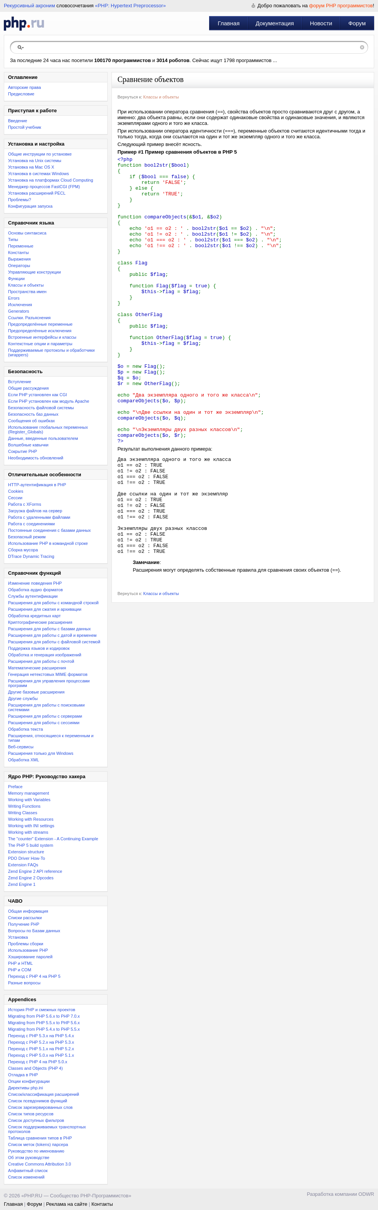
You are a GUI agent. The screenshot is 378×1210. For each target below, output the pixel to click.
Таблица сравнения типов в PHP (40, 1138)
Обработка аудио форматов (35, 589)
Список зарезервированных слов (40, 1107)
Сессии (15, 497)
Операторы (19, 265)
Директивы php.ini (25, 1087)
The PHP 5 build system (30, 845)
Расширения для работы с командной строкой (53, 602)
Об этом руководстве (28, 1157)
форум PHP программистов (341, 5)
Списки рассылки (25, 917)
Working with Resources (30, 819)
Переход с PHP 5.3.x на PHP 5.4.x (41, 1035)
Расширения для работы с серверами (45, 716)
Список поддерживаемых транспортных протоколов (47, 1129)
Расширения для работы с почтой (41, 661)
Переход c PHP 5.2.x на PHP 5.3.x (41, 1042)
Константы (18, 252)
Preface (15, 786)
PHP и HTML (20, 963)
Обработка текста (25, 729)
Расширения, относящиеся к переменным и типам (50, 738)
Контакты (102, 1204)
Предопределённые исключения (39, 330)
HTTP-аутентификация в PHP (37, 484)
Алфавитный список (27, 1170)
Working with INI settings (31, 825)
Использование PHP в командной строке (48, 543)
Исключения (20, 304)
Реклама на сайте (66, 1204)
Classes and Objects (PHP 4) (35, 1068)
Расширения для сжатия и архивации (44, 609)
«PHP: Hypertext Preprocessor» (130, 5)
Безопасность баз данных (33, 414)
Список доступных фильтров (36, 1120)
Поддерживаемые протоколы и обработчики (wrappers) (51, 352)
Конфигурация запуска (30, 206)
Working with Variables (29, 799)
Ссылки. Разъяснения (29, 317)
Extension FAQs (23, 864)
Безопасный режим (27, 536)
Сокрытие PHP (22, 451)
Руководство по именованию (36, 1151)
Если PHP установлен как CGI (37, 394)
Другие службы (23, 698)
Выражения (19, 259)
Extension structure (26, 851)
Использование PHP (28, 950)
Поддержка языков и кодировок (39, 648)
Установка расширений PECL (36, 193)
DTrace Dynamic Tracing (31, 556)
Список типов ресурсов (31, 1114)
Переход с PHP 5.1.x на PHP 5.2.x (41, 1048)
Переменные (20, 246)
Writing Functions (24, 806)
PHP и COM (19, 969)
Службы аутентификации (32, 596)
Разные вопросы (24, 982)
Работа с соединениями (31, 523)
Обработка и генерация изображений (44, 655)
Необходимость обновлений (35, 458)
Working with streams (28, 832)
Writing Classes (22, 812)
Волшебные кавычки (28, 445)
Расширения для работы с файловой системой (54, 641)
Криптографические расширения (40, 622)
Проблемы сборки (25, 943)
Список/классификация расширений (43, 1094)
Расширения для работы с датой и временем (52, 635)
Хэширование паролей (30, 956)
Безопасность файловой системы (41, 407)
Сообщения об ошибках (31, 420)
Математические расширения (37, 668)
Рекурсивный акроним (29, 5)
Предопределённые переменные (40, 324)
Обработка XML (23, 759)
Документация (275, 23)
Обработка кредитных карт (34, 615)
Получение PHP (23, 924)
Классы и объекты (26, 285)
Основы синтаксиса (27, 233)
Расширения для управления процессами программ (49, 683)
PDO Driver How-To (26, 858)
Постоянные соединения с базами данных (49, 530)
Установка (18, 937)
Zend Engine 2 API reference (35, 871)
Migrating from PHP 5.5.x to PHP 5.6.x (44, 1022)
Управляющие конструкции (34, 272)
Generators (18, 311)
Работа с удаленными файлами (39, 517)
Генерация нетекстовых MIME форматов (47, 674)
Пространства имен (27, 291)
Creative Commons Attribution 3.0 (39, 1164)
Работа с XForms (24, 504)
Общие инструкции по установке (40, 154)
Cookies (15, 491)
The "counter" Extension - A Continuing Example (53, 838)
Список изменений (26, 1177)
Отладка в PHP (23, 1074)
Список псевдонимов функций (37, 1101)
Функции (16, 278)
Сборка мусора (23, 550)
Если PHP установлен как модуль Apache (48, 401)
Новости (321, 23)
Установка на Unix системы (34, 160)
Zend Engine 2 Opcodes (31, 878)
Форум (357, 23)
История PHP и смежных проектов (41, 1009)
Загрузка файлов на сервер (35, 510)
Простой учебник (24, 127)
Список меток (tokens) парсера (38, 1144)
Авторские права (24, 87)
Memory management (28, 793)
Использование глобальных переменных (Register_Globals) (48, 429)
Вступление (19, 381)
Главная (228, 23)
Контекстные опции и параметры (40, 343)
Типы (13, 239)
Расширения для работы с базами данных (49, 628)
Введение (17, 120)
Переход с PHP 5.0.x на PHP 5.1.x (41, 1055)
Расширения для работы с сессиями (43, 722)
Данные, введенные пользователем (43, 438)
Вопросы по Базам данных (34, 930)
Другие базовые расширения (36, 692)
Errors (14, 298)
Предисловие (21, 94)
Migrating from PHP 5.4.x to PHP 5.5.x (44, 1029)
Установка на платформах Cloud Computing (50, 180)
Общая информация (28, 911)
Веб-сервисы (20, 746)
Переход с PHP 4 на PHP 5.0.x (37, 1061)
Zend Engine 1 (22, 884)
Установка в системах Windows (38, 173)
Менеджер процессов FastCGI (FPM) (44, 186)
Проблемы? (19, 199)
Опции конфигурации (29, 1081)
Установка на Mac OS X (31, 167)
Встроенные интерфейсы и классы (42, 337)
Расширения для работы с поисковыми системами (46, 707)
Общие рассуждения (28, 388)
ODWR (366, 1194)
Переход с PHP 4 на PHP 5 (34, 976)
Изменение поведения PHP (35, 583)
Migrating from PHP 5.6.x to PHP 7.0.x (44, 1016)
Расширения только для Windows (41, 753)
